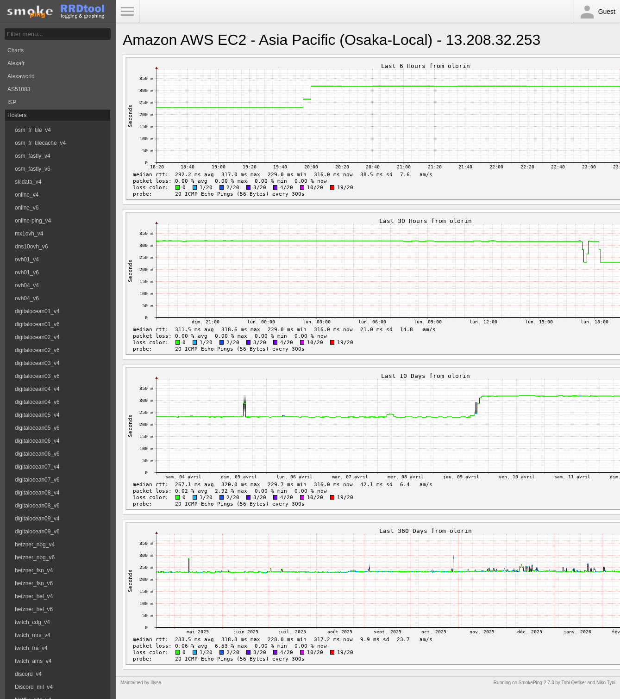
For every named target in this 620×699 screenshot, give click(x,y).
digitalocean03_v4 (37, 363)
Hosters (16, 115)
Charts (15, 50)
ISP (11, 102)
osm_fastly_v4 (32, 156)
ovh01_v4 (27, 259)
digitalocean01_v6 (37, 324)
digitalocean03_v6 (37, 376)
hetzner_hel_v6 (34, 609)
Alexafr (16, 63)
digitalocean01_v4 (37, 311)
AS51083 (18, 89)
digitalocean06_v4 (37, 441)
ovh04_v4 (27, 285)
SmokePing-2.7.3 (536, 682)
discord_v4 (28, 674)
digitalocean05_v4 (37, 415)
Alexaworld (21, 76)
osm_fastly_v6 (32, 169)
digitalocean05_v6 (37, 428)
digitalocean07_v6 (37, 479)
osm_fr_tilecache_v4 (40, 143)
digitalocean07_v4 (37, 467)
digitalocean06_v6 (37, 454)
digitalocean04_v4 (37, 389)
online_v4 (26, 195)
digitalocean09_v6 (37, 531)
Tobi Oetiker (573, 682)
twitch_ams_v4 (33, 661)
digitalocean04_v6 (37, 402)
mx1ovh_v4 (29, 233)
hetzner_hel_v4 (34, 596)
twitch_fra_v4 (31, 648)
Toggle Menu (127, 11)
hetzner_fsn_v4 (34, 570)
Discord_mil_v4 (34, 687)
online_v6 (26, 207)
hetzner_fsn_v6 (34, 583)
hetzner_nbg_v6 (35, 557)
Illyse (155, 682)
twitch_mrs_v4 (32, 635)
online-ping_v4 (33, 220)
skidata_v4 (28, 182)
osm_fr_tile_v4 (33, 130)
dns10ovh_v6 (31, 246)
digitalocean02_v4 (37, 337)
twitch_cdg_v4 (32, 622)
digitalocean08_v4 (37, 492)
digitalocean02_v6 (37, 350)
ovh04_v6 (27, 298)
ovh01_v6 (27, 272)
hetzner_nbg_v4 (35, 544)
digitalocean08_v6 (37, 505)
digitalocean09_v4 (37, 518)
